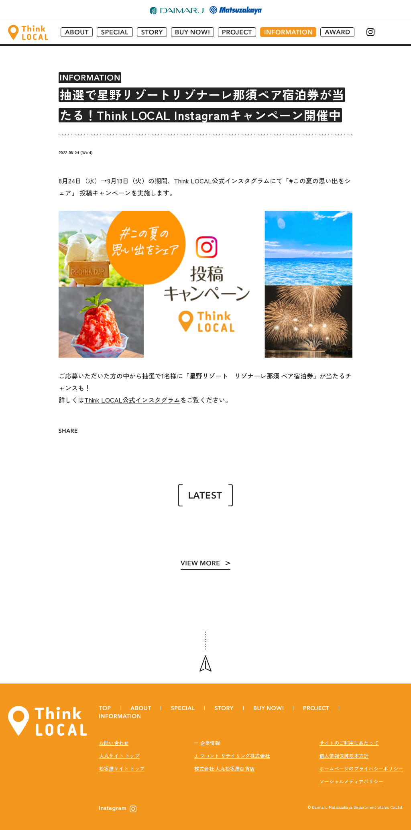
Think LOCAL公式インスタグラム (132, 395)
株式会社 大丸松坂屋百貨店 (224, 762)
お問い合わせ (113, 736)
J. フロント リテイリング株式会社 (232, 749)
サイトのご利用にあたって (348, 736)
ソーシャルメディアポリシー (351, 775)
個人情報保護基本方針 (343, 749)
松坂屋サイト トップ (121, 762)
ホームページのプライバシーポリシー (361, 762)
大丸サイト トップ (119, 749)
